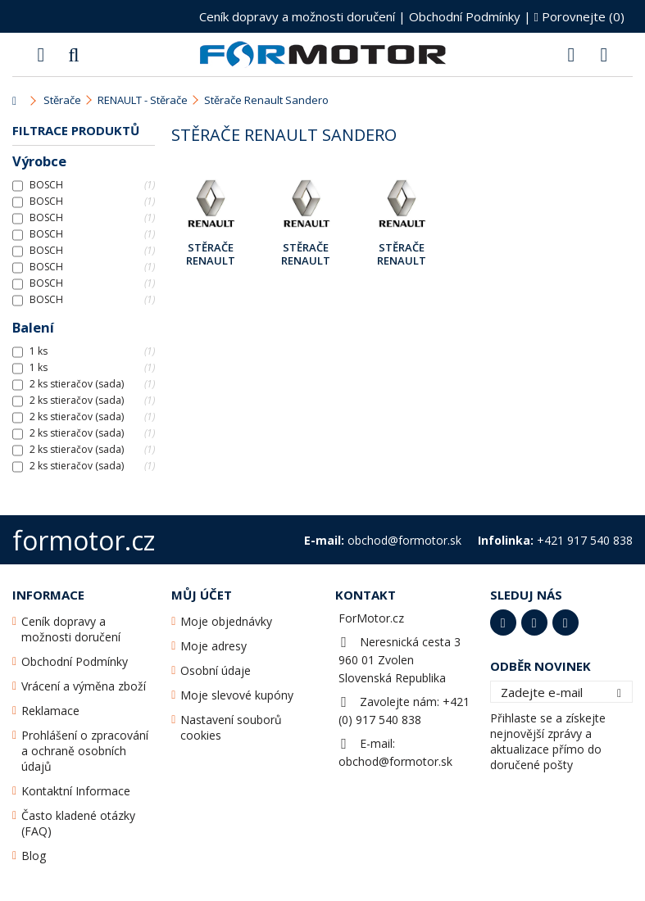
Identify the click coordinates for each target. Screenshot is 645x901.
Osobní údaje (215, 670)
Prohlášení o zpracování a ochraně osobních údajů (84, 750)
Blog (33, 855)
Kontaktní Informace (75, 791)
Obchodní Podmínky (464, 16)
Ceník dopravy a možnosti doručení (297, 16)
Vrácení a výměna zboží (83, 686)
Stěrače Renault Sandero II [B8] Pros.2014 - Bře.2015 (306, 254)
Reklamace (50, 710)
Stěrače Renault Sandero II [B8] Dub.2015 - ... (402, 254)
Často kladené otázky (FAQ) (78, 823)
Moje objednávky (226, 621)
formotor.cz (83, 540)
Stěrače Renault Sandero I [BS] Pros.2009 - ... (210, 254)
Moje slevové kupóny (236, 695)
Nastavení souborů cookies (231, 727)
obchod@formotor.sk (395, 761)
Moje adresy (213, 646)
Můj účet (201, 594)
